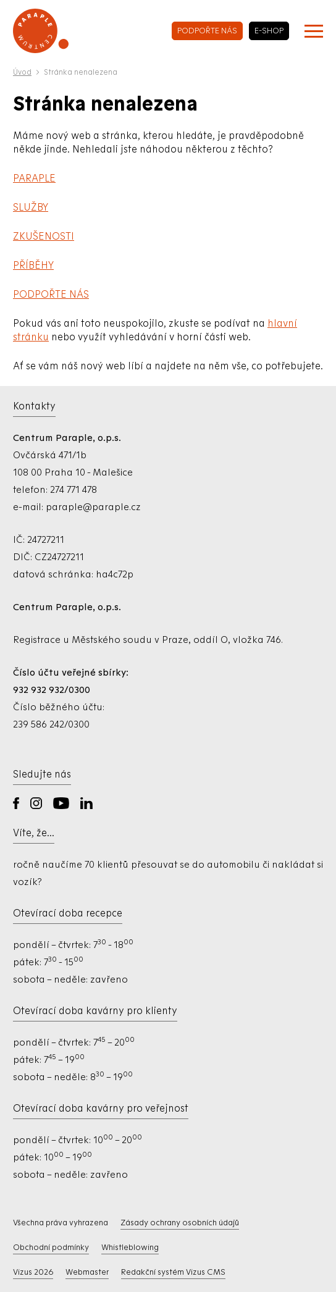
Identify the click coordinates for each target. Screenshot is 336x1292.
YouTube (61, 803)
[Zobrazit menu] (313, 30)
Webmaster (87, 1272)
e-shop (269, 30)
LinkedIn (86, 803)
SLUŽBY (30, 207)
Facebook (16, 803)
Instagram (36, 803)
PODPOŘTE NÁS (51, 294)
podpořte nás (207, 30)
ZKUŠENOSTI (43, 236)
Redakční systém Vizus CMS (173, 1272)
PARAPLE (34, 178)
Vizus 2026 (33, 1272)
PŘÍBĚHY (33, 265)
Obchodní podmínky (51, 1247)
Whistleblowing (130, 1247)
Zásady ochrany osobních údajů (179, 1222)
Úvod (22, 72)
